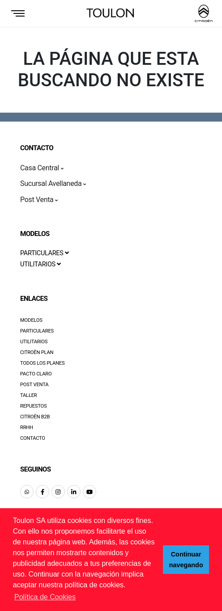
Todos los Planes (42, 363)
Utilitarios (33, 342)
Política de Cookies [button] (45, 597)
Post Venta (34, 385)
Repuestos (33, 406)
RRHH (26, 427)
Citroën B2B (35, 417)
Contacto (32, 438)
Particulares (37, 331)
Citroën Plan (36, 352)
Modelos (31, 320)
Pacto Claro (36, 374)
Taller (28, 395)
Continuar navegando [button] (186, 560)
